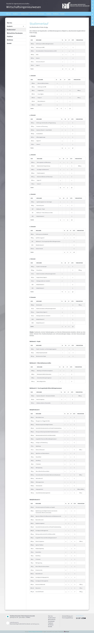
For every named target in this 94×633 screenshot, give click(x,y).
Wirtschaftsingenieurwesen (23, 7)
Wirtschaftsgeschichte (41, 381)
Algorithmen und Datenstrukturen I (42, 453)
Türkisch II (39, 184)
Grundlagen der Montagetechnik (42, 530)
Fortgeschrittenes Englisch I (41, 277)
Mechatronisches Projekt (41, 356)
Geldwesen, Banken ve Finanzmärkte (43, 403)
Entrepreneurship (39, 570)
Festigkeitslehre (41, 90)
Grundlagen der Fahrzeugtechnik (42, 581)
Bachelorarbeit (39, 305)
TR (92, 1)
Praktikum (48, 14)
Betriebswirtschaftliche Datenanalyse (44, 374)
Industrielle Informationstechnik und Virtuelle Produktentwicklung (48, 527)
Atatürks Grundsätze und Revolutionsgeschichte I (46, 273)
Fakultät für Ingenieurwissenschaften (17, 3)
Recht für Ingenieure (40, 399)
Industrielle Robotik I (40, 591)
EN (92, 5)
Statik (37, 54)
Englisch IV (39, 180)
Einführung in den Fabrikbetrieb (42, 234)
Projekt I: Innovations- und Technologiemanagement (46, 349)
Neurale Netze (38, 457)
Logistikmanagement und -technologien (44, 202)
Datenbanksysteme (40, 205)
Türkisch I (38, 144)
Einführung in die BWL (40, 47)
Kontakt (62, 14)
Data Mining (38, 460)
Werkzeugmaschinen (40, 482)
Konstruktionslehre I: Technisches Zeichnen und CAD (46, 51)
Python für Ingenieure (40, 541)
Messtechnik (38, 588)
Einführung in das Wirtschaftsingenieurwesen (44, 43)
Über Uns (8, 14)
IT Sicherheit (38, 464)
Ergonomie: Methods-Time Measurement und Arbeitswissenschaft (48, 516)
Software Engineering (40, 548)
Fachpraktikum (39, 270)
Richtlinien (56, 14)
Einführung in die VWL (42, 87)
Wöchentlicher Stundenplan (37, 14)
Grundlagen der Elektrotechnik (43, 169)
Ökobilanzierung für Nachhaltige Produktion (44, 424)
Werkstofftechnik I (39, 478)
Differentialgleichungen (40, 137)
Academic (15, 14)
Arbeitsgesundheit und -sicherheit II (43, 315)
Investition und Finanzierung (41, 126)
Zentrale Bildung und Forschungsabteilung (67, 617)
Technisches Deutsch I (40, 61)
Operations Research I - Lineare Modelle (44, 130)
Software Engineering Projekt (41, 352)
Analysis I (38, 58)
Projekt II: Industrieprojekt (41, 266)
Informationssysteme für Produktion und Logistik (45, 507)
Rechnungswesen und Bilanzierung (43, 162)
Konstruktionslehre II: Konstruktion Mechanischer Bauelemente (48, 475)
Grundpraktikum (39, 133)
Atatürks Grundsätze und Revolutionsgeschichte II (46, 308)
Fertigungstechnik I (39, 489)
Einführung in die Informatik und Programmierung (46, 122)
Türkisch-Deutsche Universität (35, 631)
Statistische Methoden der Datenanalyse (45, 176)
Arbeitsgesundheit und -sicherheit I (43, 281)
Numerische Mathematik (40, 584)
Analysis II (40, 97)
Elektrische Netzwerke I (40, 449)
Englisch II (40, 104)
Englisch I (38, 65)
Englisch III (38, 140)
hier (36, 32)
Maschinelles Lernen (40, 519)
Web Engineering (39, 467)
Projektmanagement (41, 173)
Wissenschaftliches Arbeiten (43, 83)
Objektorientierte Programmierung (43, 166)
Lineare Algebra (41, 94)
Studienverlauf (24, 14)
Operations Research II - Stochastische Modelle (45, 395)
